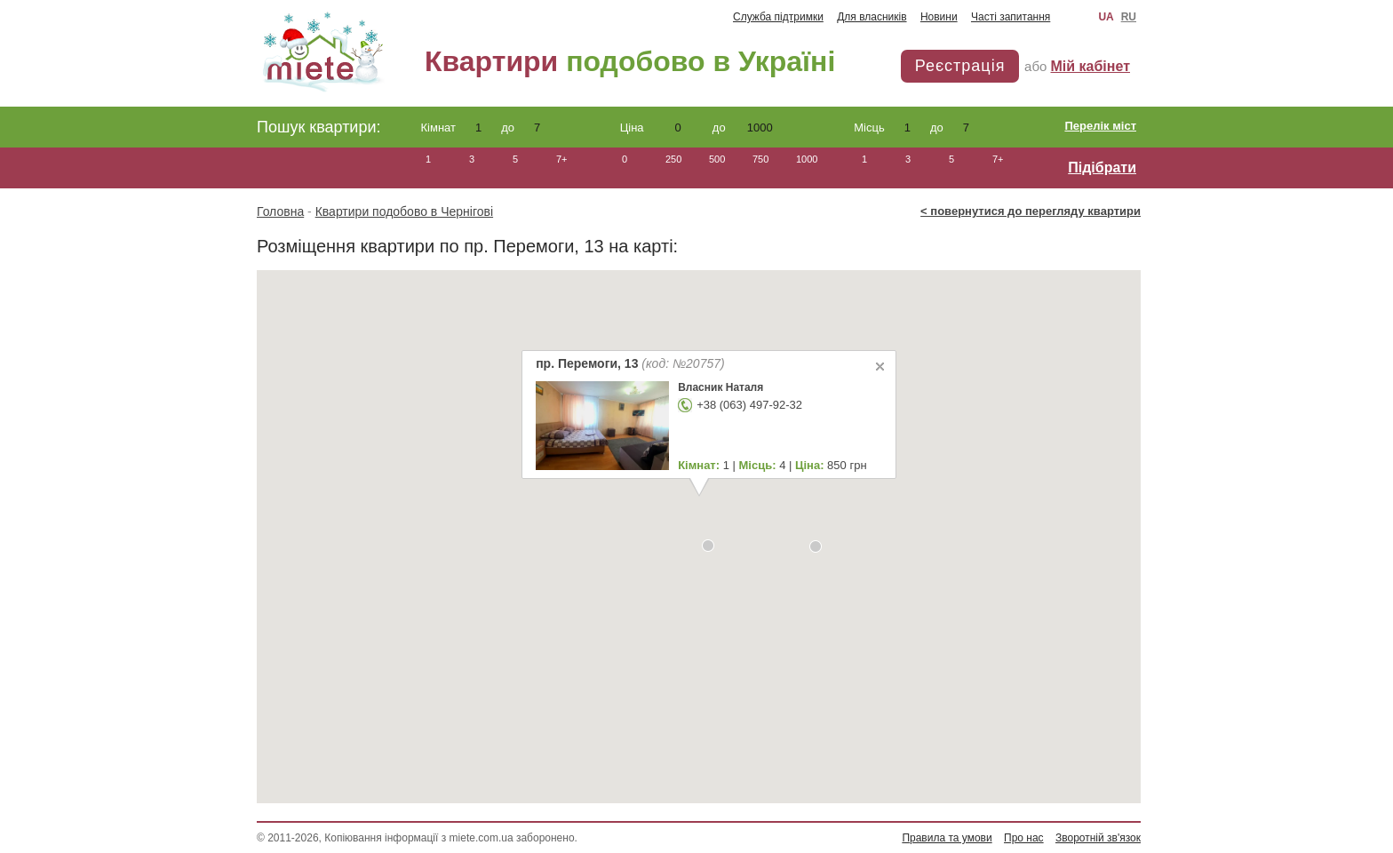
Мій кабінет (1090, 66)
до (525, 127)
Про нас (1024, 838)
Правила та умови (946, 838)
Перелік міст (1100, 125)
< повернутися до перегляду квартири (1030, 211)
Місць (887, 127)
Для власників (871, 17)
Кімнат (456, 127)
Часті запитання (1010, 17)
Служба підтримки (778, 17)
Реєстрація (960, 66)
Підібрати (1102, 167)
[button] (708, 545)
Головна (280, 211)
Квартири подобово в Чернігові (404, 211)
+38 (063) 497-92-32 (749, 404)
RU (1128, 17)
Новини (939, 17)
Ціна (662, 127)
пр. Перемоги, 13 (630, 363)
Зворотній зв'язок (1098, 838)
